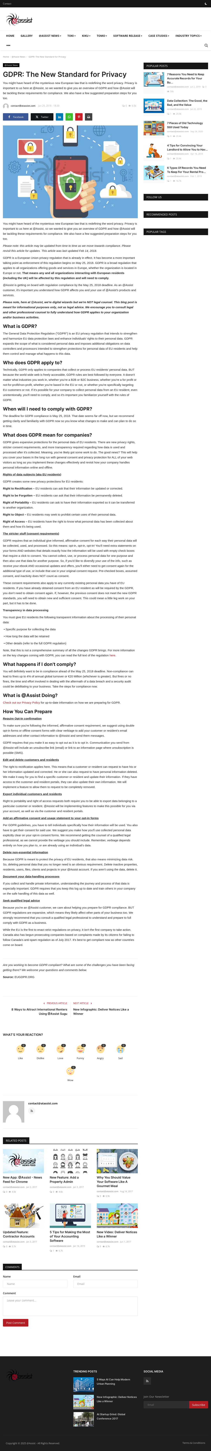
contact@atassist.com (19, 106)
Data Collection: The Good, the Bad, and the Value (187, 102)
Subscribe (198, 1405)
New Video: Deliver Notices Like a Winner (117, 1234)
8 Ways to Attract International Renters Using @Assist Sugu (39, 1012)
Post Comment (15, 1323)
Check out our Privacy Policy (21, 702)
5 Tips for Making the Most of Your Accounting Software (70, 1236)
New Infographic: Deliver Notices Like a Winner (101, 1012)
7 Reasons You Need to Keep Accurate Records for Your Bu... (185, 78)
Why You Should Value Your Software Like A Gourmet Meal (113, 1181)
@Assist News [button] (50, 36)
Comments (14, 1267)
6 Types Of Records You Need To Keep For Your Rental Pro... (186, 169)
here (112, 655)
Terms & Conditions (193, 1443)
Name (7, 1276)
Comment (9, 1293)
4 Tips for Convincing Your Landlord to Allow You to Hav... (187, 147)
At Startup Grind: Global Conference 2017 (111, 1416)
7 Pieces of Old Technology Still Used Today (185, 125)
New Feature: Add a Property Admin (64, 1179)
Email (76, 1276)
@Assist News (18, 56)
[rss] (147, 1381)
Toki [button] (71, 36)
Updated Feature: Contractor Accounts (19, 1234)
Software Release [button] (127, 36)
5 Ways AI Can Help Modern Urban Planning (113, 1381)
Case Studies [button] (158, 36)
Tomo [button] (102, 36)
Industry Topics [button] (188, 36)
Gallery (27, 36)
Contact (7, 3)
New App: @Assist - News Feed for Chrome (22, 1179)
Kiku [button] (86, 36)
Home (10, 36)
